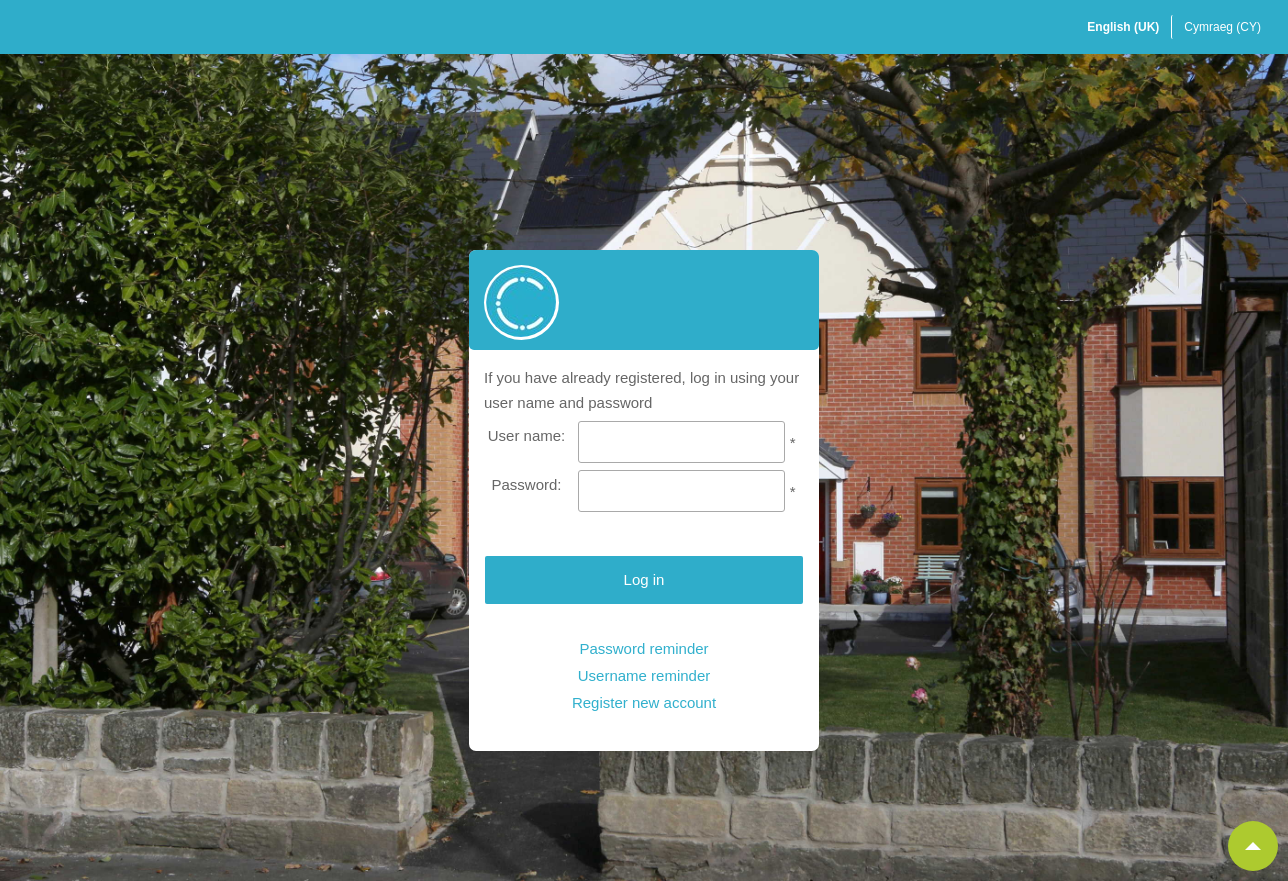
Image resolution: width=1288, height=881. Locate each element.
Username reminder (644, 675)
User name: (527, 435)
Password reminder (643, 648)
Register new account (644, 702)
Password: (526, 484)
